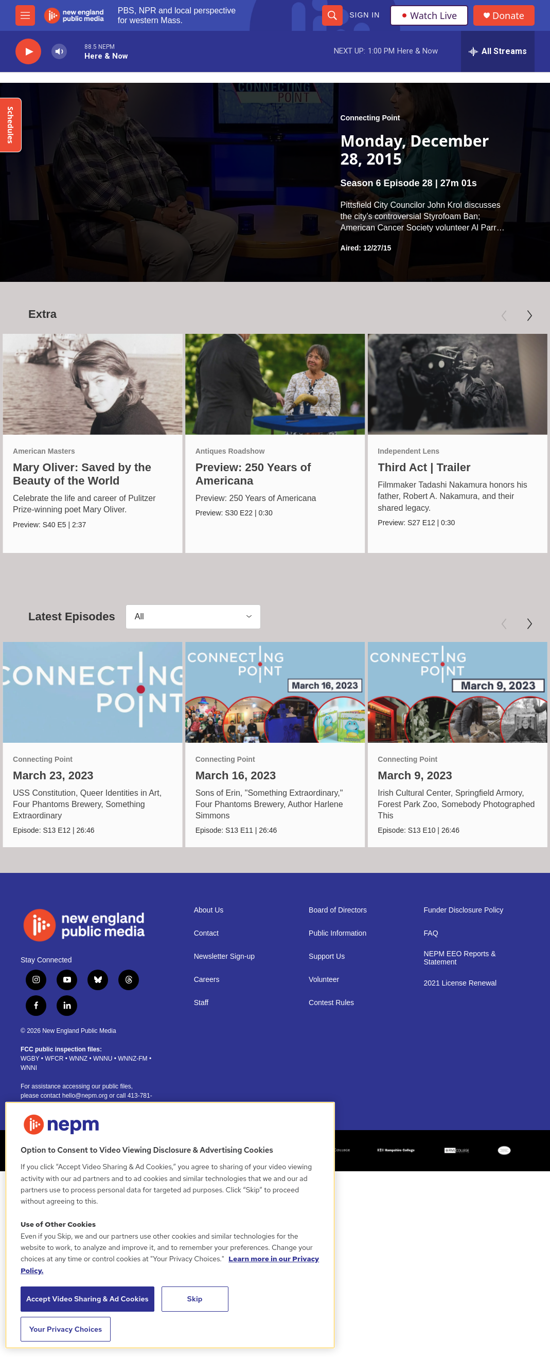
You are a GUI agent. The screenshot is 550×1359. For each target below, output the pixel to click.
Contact (206, 941)
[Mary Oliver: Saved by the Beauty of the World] (93, 384)
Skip (195, 1298)
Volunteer (324, 987)
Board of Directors (338, 918)
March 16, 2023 (236, 779)
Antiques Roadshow (232, 451)
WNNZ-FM (132, 1065)
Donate (508, 15)
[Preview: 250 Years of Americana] (277, 384)
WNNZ (78, 1065)
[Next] (529, 316)
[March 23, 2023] (93, 696)
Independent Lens (407, 451)
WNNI (29, 1075)
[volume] (59, 51)
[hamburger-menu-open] (25, 15)
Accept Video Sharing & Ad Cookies (87, 1298)
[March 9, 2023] (459, 696)
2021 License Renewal (460, 991)
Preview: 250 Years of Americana (255, 474)
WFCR (54, 1065)
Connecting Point (370, 118)
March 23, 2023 (53, 779)
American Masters (44, 451)
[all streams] (498, 51)
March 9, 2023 (416, 779)
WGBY (30, 1065)
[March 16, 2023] (276, 696)
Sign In (364, 15)
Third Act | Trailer (423, 467)
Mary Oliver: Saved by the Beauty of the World (82, 474)
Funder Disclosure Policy (464, 918)
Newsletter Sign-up (224, 964)
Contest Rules (331, 1010)
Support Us (327, 964)
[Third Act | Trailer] (456, 384)
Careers (207, 987)
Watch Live (429, 15)
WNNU (102, 1065)
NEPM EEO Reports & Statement (460, 966)
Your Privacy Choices (65, 1329)
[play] (28, 52)
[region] (170, 1225)
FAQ (431, 941)
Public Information (337, 941)
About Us (209, 918)
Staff (201, 1010)
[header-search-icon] (332, 15)
